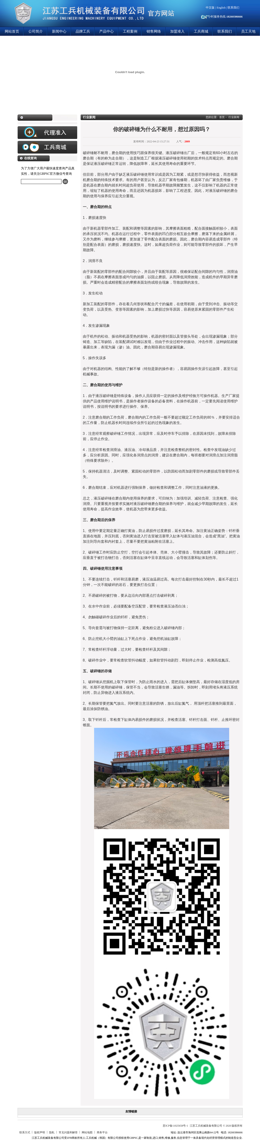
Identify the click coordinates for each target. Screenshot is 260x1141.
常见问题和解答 (68, 1132)
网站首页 (12, 31)
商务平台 (102, 1132)
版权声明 (39, 1132)
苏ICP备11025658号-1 (175, 1125)
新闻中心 (59, 31)
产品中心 (106, 31)
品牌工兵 (83, 31)
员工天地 (248, 31)
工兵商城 (201, 31)
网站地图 (87, 1132)
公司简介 (35, 31)
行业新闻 (233, 117)
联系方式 (24, 1132)
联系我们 (233, 7)
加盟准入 (177, 31)
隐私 (51, 1132)
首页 (222, 117)
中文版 (210, 7)
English (221, 7)
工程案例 (130, 31)
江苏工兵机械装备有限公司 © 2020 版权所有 (216, 1125)
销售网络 (154, 31)
